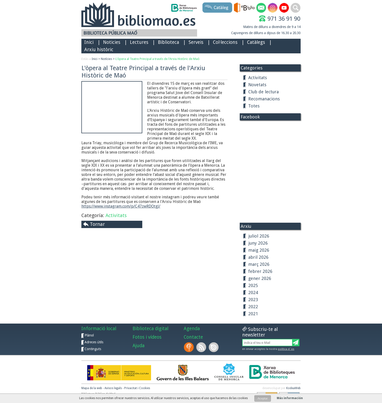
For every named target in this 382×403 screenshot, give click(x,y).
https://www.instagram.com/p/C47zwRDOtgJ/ (120, 206)
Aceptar (262, 398)
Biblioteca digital (150, 328)
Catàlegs (256, 42)
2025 (253, 285)
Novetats (257, 84)
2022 (253, 306)
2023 (253, 299)
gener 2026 (259, 278)
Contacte (193, 337)
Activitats (116, 215)
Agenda (192, 328)
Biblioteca (168, 42)
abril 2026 (258, 257)
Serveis (196, 42)
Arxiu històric (98, 49)
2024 (253, 292)
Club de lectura (263, 91)
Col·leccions (225, 42)
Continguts (93, 349)
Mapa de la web (91, 388)
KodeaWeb (293, 388)
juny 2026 (258, 243)
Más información (290, 398)
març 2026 (258, 264)
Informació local (98, 328)
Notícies (106, 59)
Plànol (89, 335)
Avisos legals (113, 388)
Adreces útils (94, 342)
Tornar (97, 224)
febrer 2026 (260, 271)
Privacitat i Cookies (137, 388)
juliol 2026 (258, 236)
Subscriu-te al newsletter (260, 332)
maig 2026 (258, 250)
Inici (89, 42)
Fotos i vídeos (147, 337)
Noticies (111, 42)
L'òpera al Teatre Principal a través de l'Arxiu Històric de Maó (157, 59)
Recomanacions (264, 98)
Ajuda (138, 345)
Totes (253, 105)
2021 (253, 313)
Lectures (139, 42)
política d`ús (286, 349)
